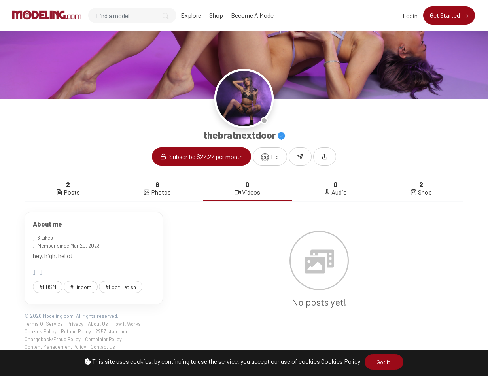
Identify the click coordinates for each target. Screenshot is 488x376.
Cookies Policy (340, 361)
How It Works (126, 324)
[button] (324, 156)
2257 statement (112, 331)
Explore (191, 15)
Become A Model (253, 15)
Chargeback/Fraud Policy (53, 339)
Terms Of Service (44, 324)
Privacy (75, 324)
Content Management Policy (55, 347)
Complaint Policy (103, 339)
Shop (216, 15)
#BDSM (47, 286)
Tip (270, 157)
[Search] (132, 15)
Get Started (445, 15)
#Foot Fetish (120, 286)
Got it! (384, 362)
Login (410, 15)
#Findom (80, 286)
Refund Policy (76, 331)
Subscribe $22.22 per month (201, 156)
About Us (98, 324)
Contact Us (103, 347)
